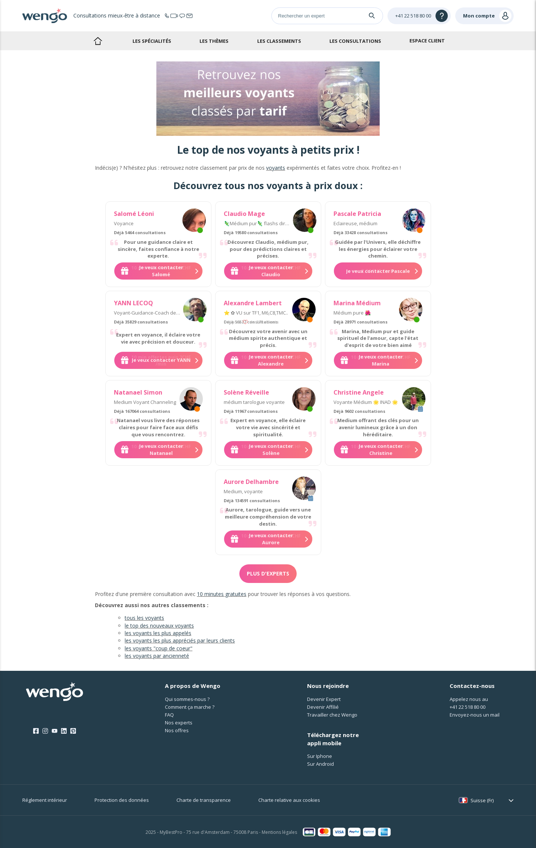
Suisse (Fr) (482, 800)
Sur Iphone (319, 756)
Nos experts (178, 722)
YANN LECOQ (133, 303)
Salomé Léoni (134, 214)
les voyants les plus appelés (158, 633)
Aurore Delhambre (251, 482)
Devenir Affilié (323, 707)
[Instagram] (45, 731)
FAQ (169, 714)
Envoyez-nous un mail (475, 714)
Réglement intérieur (44, 800)
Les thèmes (214, 41)
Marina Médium (357, 303)
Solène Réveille (246, 392)
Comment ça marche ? (189, 707)
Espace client (427, 40)
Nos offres (177, 730)
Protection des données (122, 800)
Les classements (279, 41)
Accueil (97, 40)
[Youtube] (54, 731)
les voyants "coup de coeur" (158, 648)
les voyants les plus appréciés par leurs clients (180, 640)
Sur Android (320, 764)
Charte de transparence (203, 800)
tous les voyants (144, 617)
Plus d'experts (268, 573)
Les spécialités (152, 41)
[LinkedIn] (64, 731)
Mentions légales (279, 832)
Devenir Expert (324, 699)
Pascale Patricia (357, 214)
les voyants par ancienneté (157, 655)
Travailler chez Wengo (332, 714)
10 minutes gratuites (221, 593)
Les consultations (355, 41)
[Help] (419, 15)
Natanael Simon (138, 392)
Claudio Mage (244, 214)
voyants (275, 167)
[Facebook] (36, 731)
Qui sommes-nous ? (187, 699)
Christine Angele (359, 392)
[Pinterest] (73, 731)
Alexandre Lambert (253, 303)
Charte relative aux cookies (289, 800)
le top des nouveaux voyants (159, 625)
